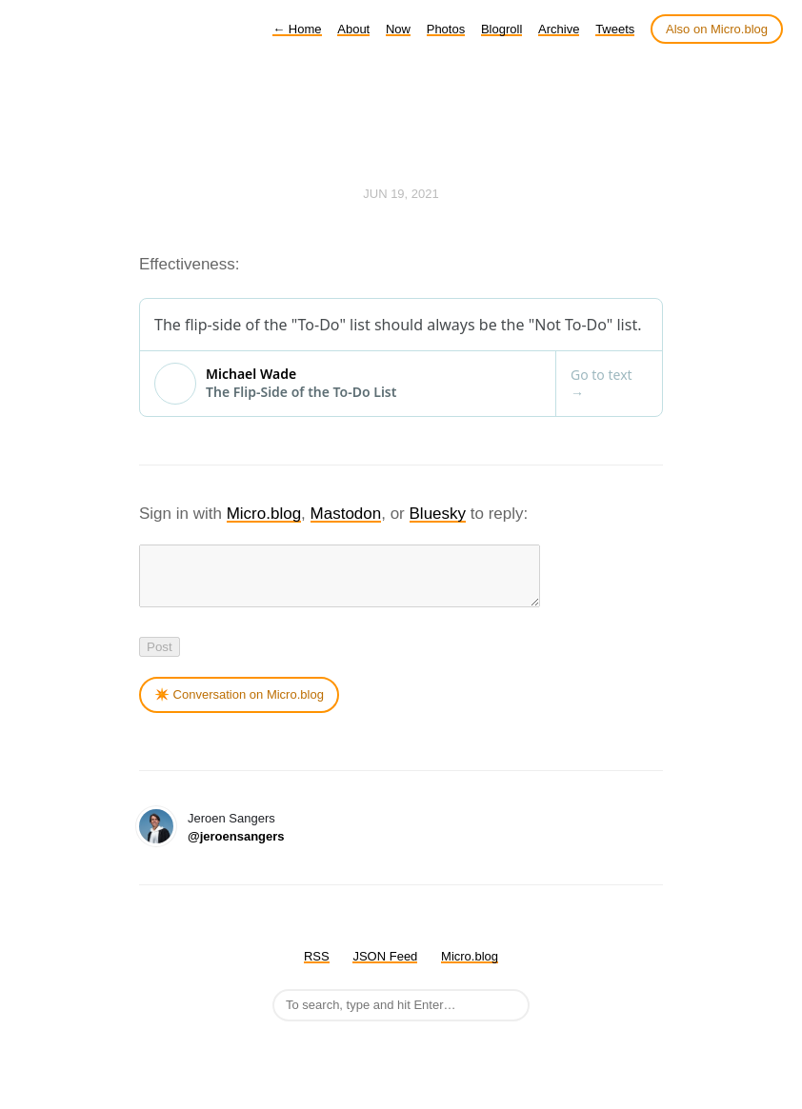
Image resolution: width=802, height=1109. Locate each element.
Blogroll (501, 29)
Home (296, 29)
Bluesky (438, 514)
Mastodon (346, 514)
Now (398, 29)
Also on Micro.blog (717, 29)
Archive (558, 29)
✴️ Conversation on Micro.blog (239, 706)
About (353, 29)
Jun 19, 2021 (401, 194)
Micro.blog (264, 514)
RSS (317, 967)
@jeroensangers (236, 848)
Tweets (614, 29)
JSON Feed (384, 967)
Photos (446, 29)
